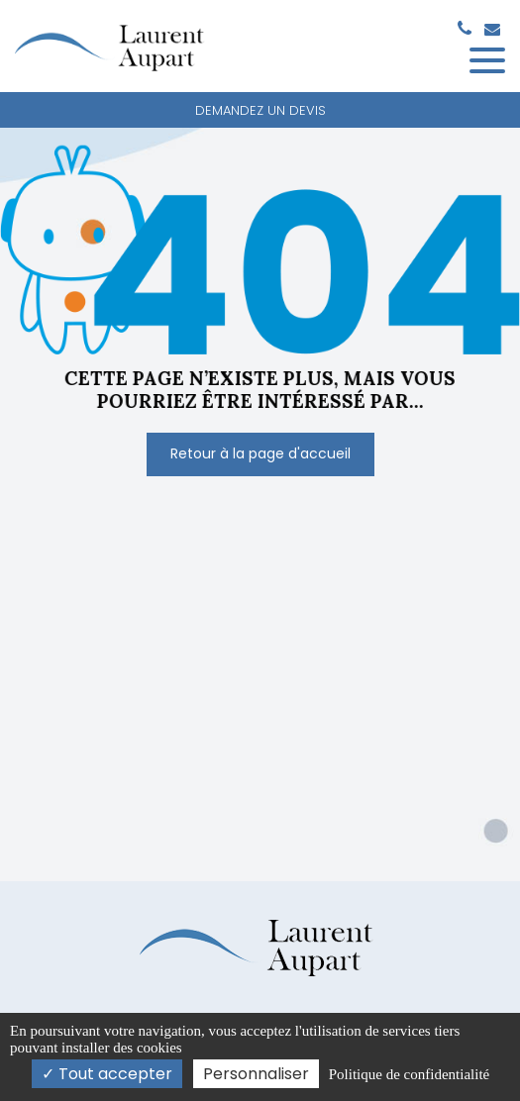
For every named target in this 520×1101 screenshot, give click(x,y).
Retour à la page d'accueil (260, 453)
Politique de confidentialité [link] (409, 1074)
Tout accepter (107, 1073)
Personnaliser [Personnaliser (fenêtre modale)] (256, 1073)
